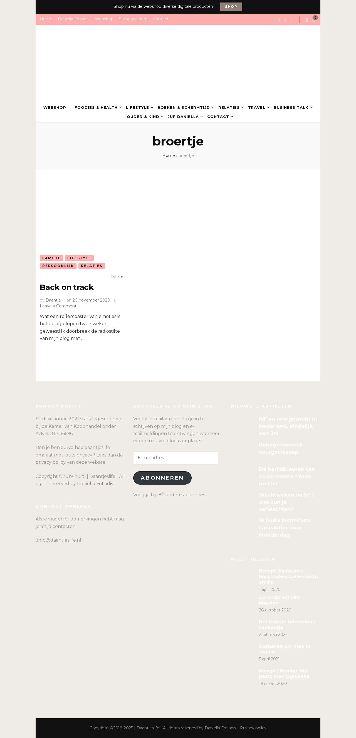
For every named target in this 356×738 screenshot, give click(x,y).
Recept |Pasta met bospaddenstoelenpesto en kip (288, 576)
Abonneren (162, 478)
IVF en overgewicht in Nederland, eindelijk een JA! (288, 426)
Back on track (66, 287)
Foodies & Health (96, 107)
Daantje (53, 300)
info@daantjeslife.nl (59, 540)
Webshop (104, 18)
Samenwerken (133, 18)
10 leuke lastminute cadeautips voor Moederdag (285, 527)
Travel (257, 107)
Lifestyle (137, 107)
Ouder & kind (143, 116)
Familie (51, 258)
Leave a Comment (58, 305)
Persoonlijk (58, 266)
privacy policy (51, 462)
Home (46, 18)
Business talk (291, 107)
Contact (161, 18)
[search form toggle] (308, 20)
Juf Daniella (183, 116)
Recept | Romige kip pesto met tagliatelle (284, 673)
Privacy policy (253, 727)
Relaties (229, 107)
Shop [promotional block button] (231, 6)
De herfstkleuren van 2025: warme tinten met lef (287, 476)
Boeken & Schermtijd (183, 107)
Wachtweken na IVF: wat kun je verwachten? (286, 502)
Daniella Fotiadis (73, 18)
